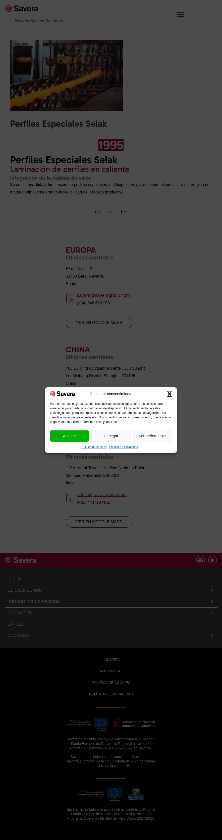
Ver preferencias (152, 436)
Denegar (111, 436)
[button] (169, 393)
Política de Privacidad (123, 446)
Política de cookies (93, 446)
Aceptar (69, 436)
